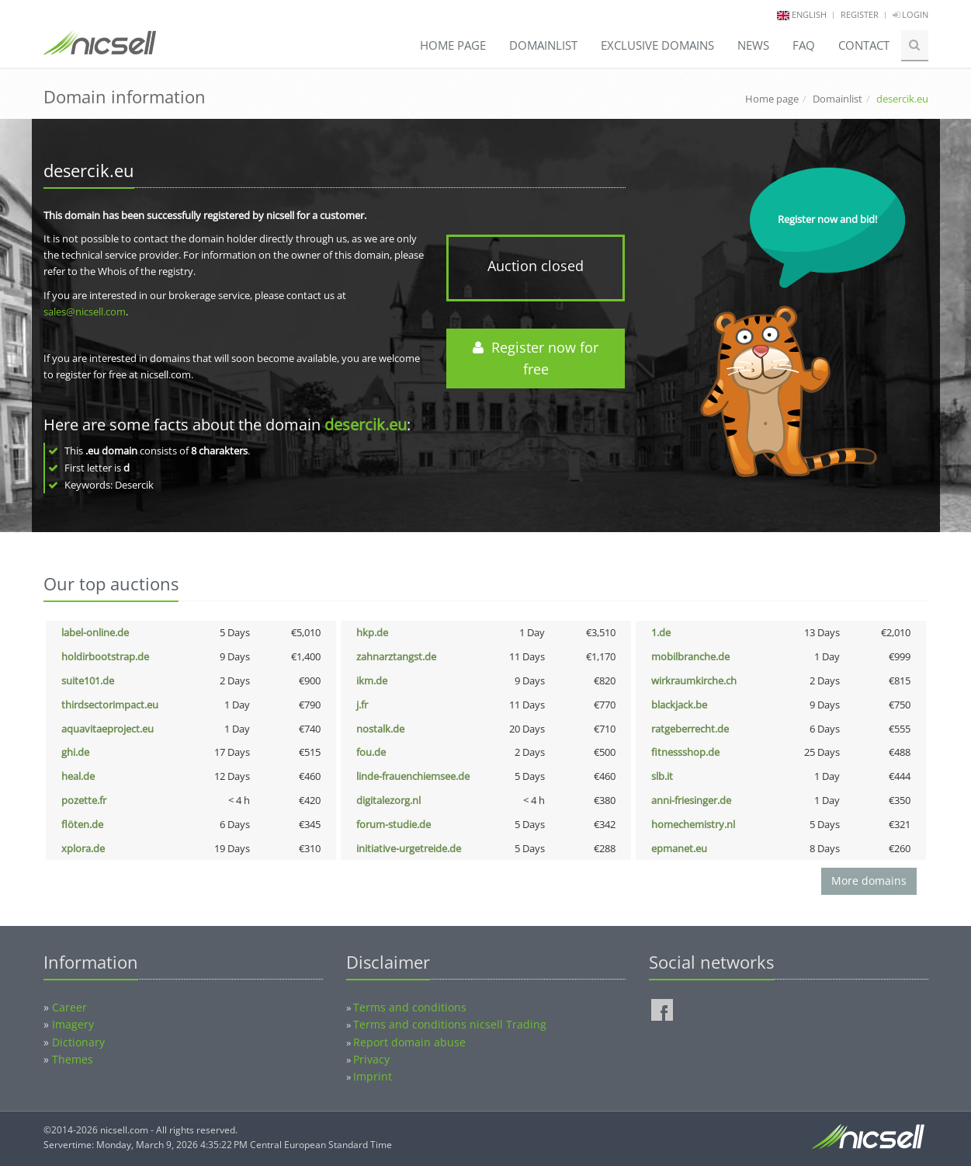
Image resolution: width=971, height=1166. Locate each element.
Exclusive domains (657, 45)
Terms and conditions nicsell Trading (449, 1024)
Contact (864, 45)
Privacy (371, 1059)
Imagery (73, 1024)
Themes (72, 1059)
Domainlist (543, 45)
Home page (453, 45)
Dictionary (78, 1042)
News (753, 45)
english (809, 14)
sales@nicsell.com (84, 311)
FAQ (803, 45)
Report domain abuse (409, 1042)
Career (69, 1007)
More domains (869, 880)
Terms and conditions (409, 1007)
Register (860, 14)
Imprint (372, 1076)
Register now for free (535, 358)
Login (910, 14)
